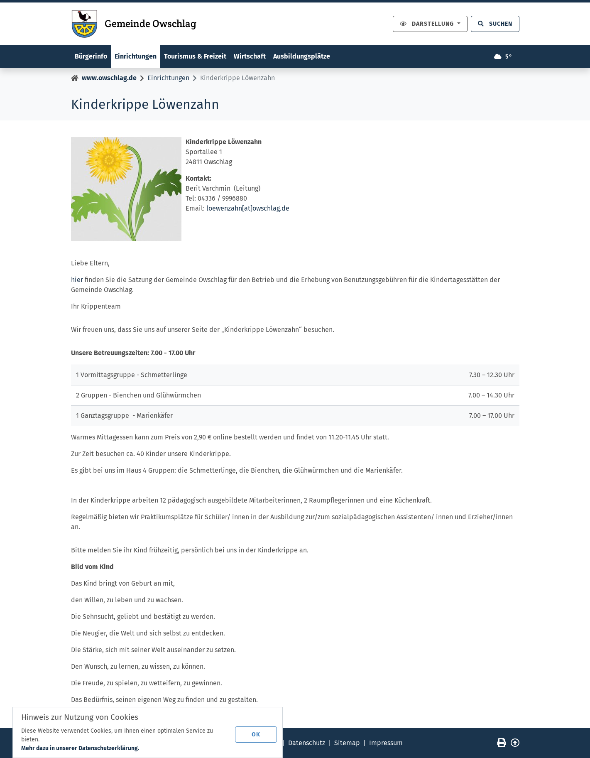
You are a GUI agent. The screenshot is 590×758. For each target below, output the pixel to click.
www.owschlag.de (109, 78)
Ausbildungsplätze (301, 56)
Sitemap (347, 743)
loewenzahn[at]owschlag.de (247, 208)
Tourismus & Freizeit (195, 56)
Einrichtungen (136, 56)
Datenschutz (306, 743)
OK (256, 734)
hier (77, 280)
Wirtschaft (250, 56)
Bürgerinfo (91, 56)
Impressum (386, 743)
